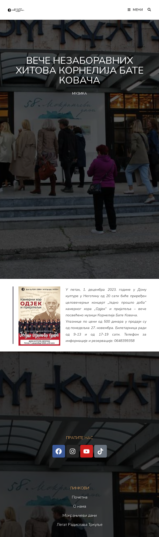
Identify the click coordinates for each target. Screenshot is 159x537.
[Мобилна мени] (136, 10)
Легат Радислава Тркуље (80, 524)
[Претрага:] (147, 10)
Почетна (79, 497)
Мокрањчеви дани (80, 515)
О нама (79, 506)
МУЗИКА (79, 93)
